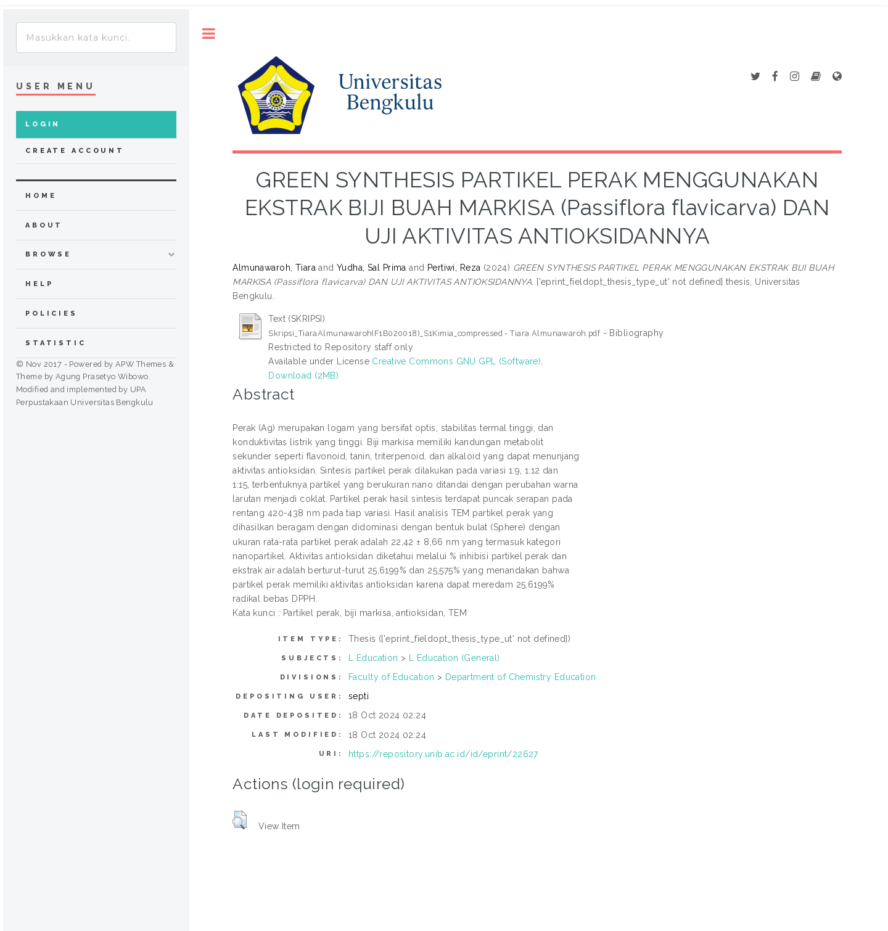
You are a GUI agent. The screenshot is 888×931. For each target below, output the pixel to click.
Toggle (208, 33)
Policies (51, 314)
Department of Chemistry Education (520, 677)
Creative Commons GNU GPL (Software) (456, 361)
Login (42, 124)
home (40, 196)
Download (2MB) (303, 375)
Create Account (75, 151)
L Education (373, 658)
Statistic (55, 343)
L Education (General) (454, 658)
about (44, 225)
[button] (239, 820)
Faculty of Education (391, 677)
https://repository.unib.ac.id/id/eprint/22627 (443, 754)
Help (39, 284)
